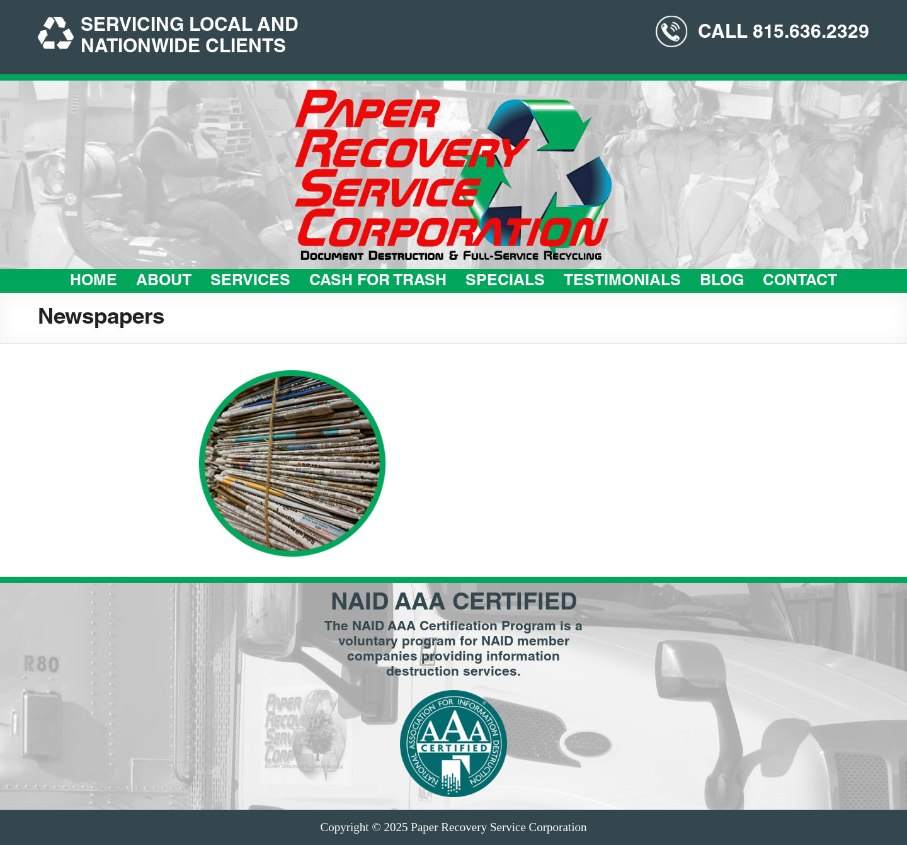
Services (250, 282)
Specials (505, 282)
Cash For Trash (378, 282)
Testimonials (622, 282)
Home (93, 282)
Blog (722, 282)
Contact (800, 282)
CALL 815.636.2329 (783, 33)
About (163, 282)
